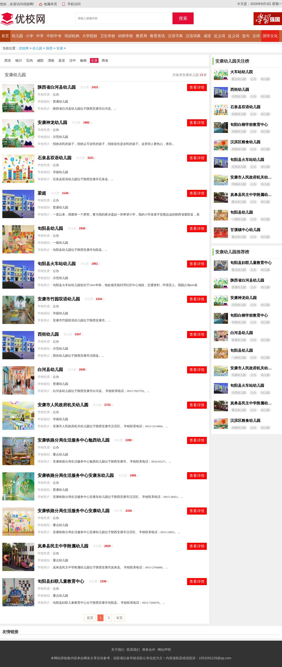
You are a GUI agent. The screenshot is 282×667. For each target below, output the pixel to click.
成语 (207, 36)
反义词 (233, 36)
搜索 (183, 18)
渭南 (51, 60)
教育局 (141, 36)
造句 (246, 36)
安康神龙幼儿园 (52, 122)
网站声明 (164, 649)
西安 (7, 60)
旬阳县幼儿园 (50, 228)
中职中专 (54, 36)
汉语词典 (193, 36)
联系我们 (133, 649)
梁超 (42, 193)
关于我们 (117, 649)
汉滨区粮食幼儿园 (245, 142)
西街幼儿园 (48, 334)
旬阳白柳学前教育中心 (249, 125)
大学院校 (89, 36)
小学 (29, 36)
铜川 (18, 60)
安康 (59, 48)
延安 (62, 60)
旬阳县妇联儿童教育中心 (61, 581)
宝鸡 (29, 60)
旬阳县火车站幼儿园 (57, 263)
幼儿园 (17, 36)
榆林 (83, 60)
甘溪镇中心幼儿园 (245, 230)
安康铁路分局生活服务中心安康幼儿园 (74, 510)
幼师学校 (125, 36)
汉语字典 (175, 36)
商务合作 (148, 649)
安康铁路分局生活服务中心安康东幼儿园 (76, 475)
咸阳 (40, 60)
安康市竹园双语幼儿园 (59, 299)
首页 (5, 36)
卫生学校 (107, 36)
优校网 (24, 48)
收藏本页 (50, 4)
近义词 (219, 36)
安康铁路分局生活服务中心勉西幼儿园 (74, 440)
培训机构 (71, 36)
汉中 (72, 60)
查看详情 (196, 87)
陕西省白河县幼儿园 (57, 87)
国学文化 (270, 36)
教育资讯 (157, 36)
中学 (40, 36)
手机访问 (74, 4)
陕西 (49, 48)
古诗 (256, 36)
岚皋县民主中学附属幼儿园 (63, 546)
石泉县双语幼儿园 (54, 158)
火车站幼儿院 (241, 72)
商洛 (105, 60)
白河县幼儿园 (50, 369)
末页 (119, 618)
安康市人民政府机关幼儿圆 (63, 405)
